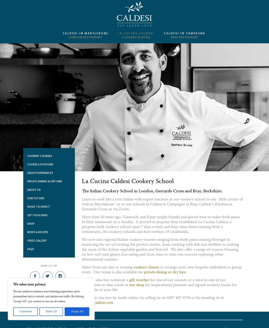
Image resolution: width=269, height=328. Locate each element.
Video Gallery (37, 240)
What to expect (38, 206)
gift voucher (139, 280)
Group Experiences (40, 173)
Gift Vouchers (37, 215)
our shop (136, 285)
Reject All (51, 311)
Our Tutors (35, 198)
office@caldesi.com (98, 303)
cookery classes (146, 267)
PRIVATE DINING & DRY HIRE (44, 181)
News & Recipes (37, 232)
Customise (26, 311)
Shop (30, 223)
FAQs (30, 249)
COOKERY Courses (39, 156)
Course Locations (40, 164)
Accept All (77, 311)
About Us (34, 190)
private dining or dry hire (165, 272)
